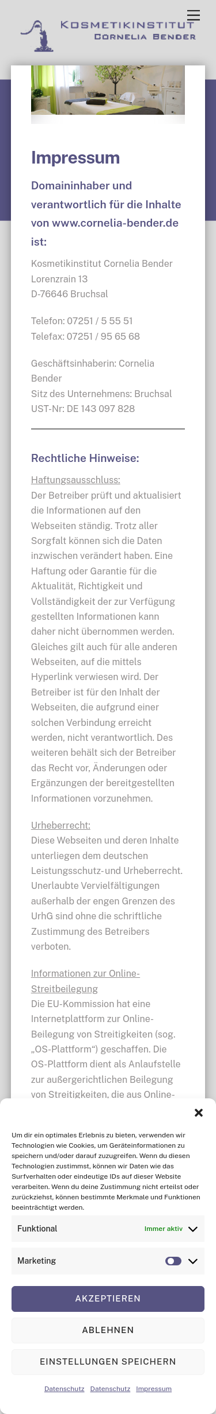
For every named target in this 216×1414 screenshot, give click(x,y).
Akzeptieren (108, 1298)
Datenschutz (64, 1389)
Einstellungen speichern (108, 1361)
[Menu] (193, 16)
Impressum (154, 1389)
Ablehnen (108, 1330)
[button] (198, 1112)
